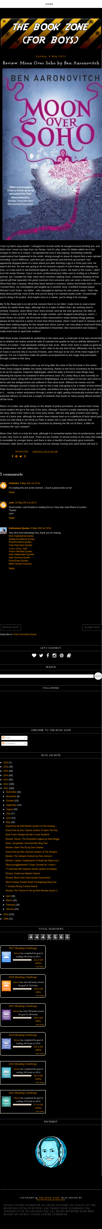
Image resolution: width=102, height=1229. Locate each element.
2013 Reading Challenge (23, 1063)
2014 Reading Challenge (23, 1034)
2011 (6, 788)
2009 (6, 919)
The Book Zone (49, 1198)
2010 (6, 914)
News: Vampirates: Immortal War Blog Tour (27, 843)
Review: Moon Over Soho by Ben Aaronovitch (28, 877)
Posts (6, 738)
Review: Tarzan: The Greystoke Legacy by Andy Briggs (32, 839)
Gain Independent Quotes (21, 554)
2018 (6, 762)
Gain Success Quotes (19, 557)
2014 (6, 775)
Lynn (11, 502)
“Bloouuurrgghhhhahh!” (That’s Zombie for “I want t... (31, 865)
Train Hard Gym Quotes (20, 545)
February (10, 905)
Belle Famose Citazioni (20, 564)
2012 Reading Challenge (23, 1092)
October (10, 800)
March (9, 900)
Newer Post (10, 627)
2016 (6, 766)
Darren (17, 953)
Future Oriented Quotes (20, 551)
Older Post (92, 627)
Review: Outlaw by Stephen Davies (23, 873)
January (10, 909)
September (12, 805)
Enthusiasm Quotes (19, 528)
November (11, 796)
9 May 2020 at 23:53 (41, 528)
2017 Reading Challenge (23, 948)
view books (40, 967)
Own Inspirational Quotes (21, 536)
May (8, 822)
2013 (6, 779)
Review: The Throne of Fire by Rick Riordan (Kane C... (32, 890)
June (8, 818)
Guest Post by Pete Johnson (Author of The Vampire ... (32, 852)
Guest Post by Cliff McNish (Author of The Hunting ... (31, 826)
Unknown (14, 483)
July (8, 813)
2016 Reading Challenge (23, 977)
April (8, 896)
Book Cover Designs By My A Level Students (28, 834)
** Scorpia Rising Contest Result (21, 886)
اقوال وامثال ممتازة (18, 548)
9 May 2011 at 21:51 (30, 483)
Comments (8, 743)
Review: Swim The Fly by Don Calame (24, 847)
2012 (6, 784)
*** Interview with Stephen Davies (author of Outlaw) (31, 869)
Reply (12, 492)
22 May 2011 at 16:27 (26, 502)
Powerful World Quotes (20, 542)
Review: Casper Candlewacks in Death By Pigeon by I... (33, 860)
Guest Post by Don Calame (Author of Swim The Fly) (31, 830)
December (11, 792)
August (10, 809)
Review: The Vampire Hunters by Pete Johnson (29, 856)
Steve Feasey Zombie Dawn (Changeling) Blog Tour (31, 882)
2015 (6, 771)
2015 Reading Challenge (23, 1005)
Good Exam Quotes (18, 560)
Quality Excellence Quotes (22, 539)
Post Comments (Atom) (25, 634)
